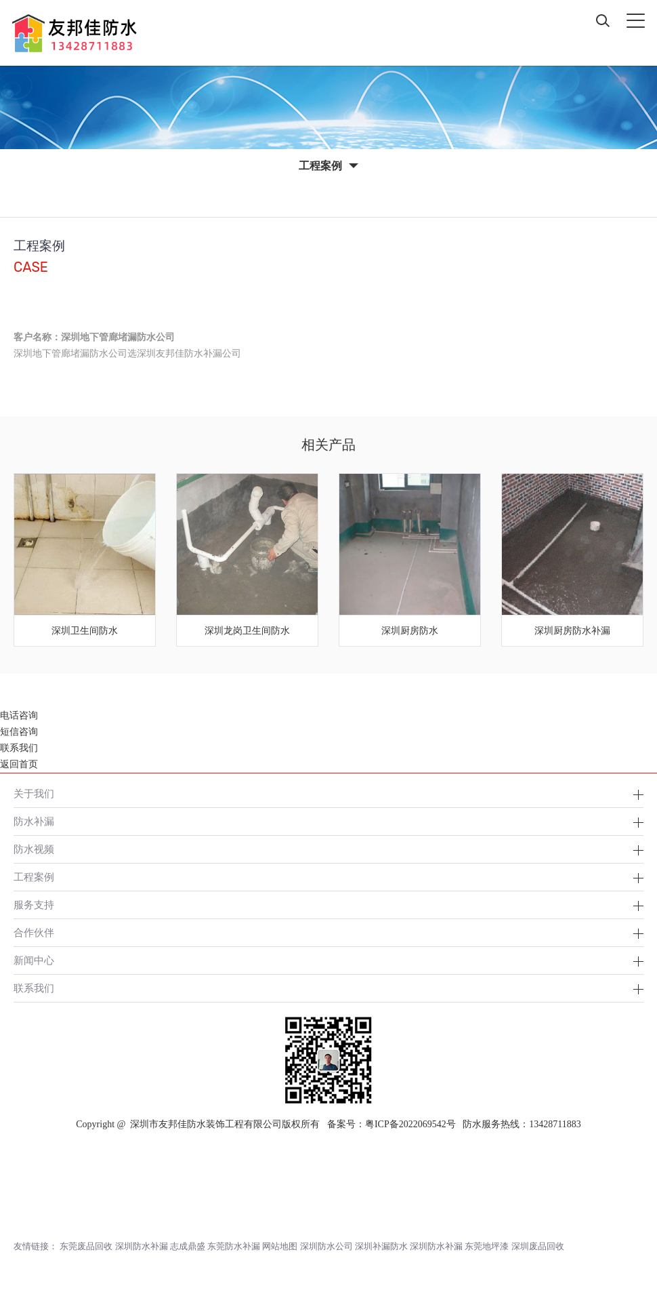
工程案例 (34, 811)
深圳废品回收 (537, 1181)
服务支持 (34, 839)
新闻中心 (34, 895)
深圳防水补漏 (141, 1181)
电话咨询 (19, 1237)
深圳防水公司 (326, 1181)
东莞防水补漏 (233, 1181)
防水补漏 (34, 756)
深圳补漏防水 (381, 1181)
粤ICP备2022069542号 (410, 1059)
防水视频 (34, 784)
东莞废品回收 (86, 1181)
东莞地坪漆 (487, 1181)
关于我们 (34, 728)
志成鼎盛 (187, 1181)
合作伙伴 (34, 867)
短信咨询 (19, 1253)
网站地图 (279, 1181)
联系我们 (34, 923)
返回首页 (19, 1285)
